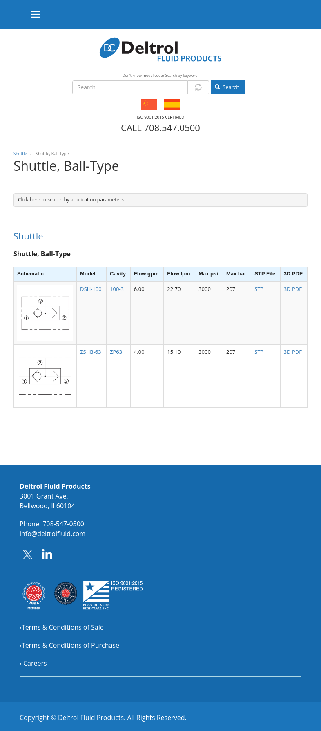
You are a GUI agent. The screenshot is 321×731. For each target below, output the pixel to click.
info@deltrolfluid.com (52, 533)
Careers (35, 663)
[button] (45, 313)
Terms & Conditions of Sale (63, 627)
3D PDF (293, 289)
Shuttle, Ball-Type (42, 253)
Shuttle (20, 153)
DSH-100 (91, 289)
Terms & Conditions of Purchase (70, 645)
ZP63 (116, 351)
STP (258, 289)
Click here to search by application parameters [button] (71, 199)
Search (227, 87)
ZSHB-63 (90, 351)
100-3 (117, 289)
